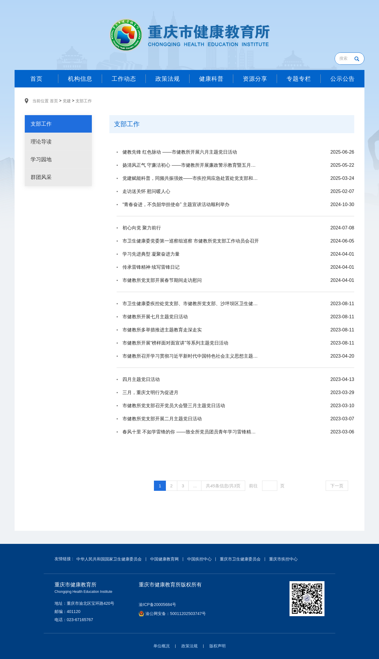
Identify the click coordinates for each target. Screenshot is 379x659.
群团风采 (41, 177)
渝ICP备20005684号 (157, 604)
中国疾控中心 (199, 559)
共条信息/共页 (223, 485)
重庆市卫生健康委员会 (240, 559)
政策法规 (189, 646)
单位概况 (161, 646)
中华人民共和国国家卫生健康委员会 (109, 559)
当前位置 (40, 101)
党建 (67, 101)
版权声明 (217, 646)
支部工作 (84, 101)
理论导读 (41, 142)
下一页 (336, 485)
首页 (54, 101)
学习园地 (41, 159)
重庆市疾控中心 (283, 559)
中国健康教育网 (164, 559)
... (195, 485)
